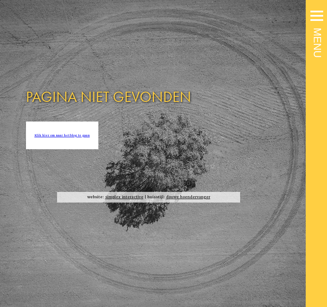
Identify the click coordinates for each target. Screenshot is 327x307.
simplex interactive (124, 197)
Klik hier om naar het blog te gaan (62, 135)
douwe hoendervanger (188, 197)
